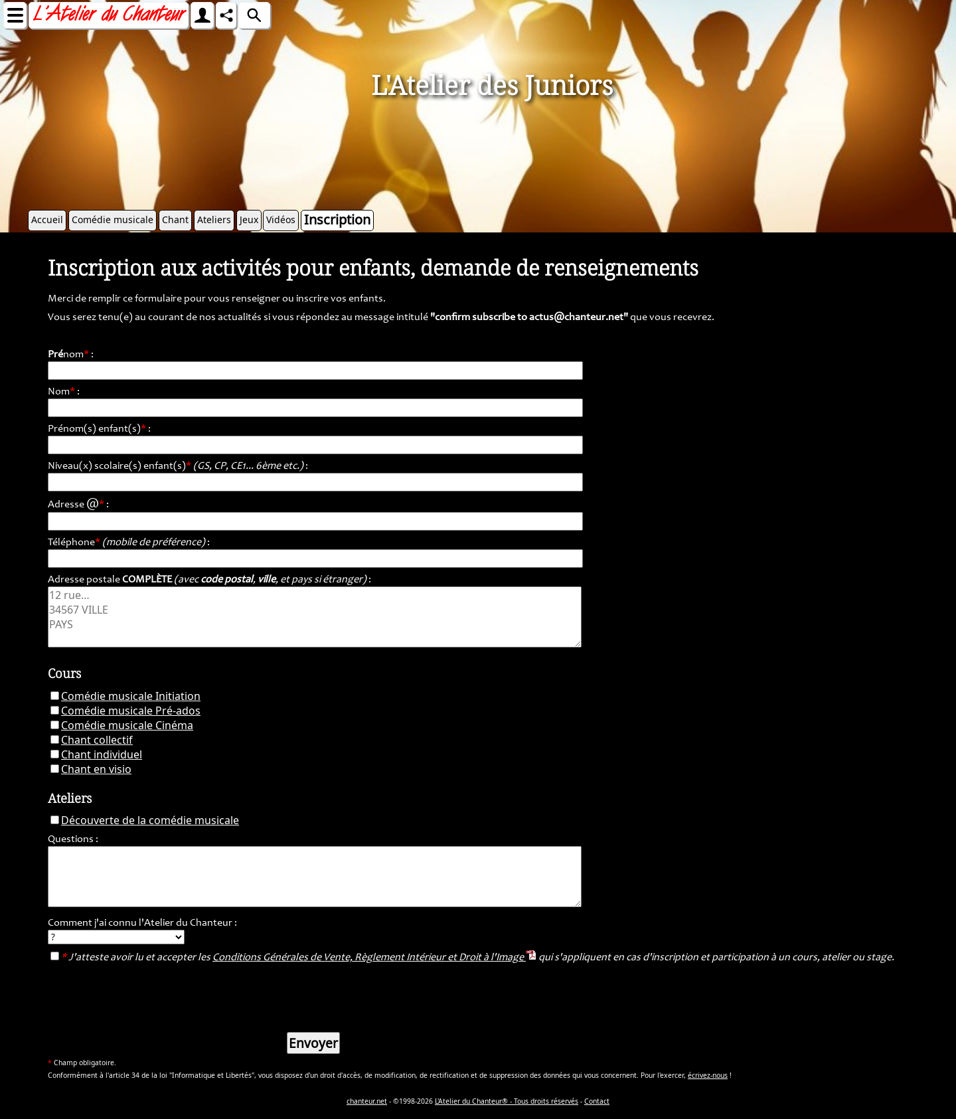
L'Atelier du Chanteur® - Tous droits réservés (506, 1101)
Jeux (249, 219)
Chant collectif (97, 739)
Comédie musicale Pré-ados (130, 710)
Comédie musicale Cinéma (127, 725)
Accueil (47, 219)
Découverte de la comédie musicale (150, 820)
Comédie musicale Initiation (130, 696)
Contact (596, 1101)
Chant (175, 219)
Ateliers (214, 219)
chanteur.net (367, 1101)
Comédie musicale (112, 219)
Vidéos (280, 219)
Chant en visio (96, 769)
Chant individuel (101, 754)
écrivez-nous (708, 1075)
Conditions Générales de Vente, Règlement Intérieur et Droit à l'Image (374, 957)
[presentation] (149, 995)
